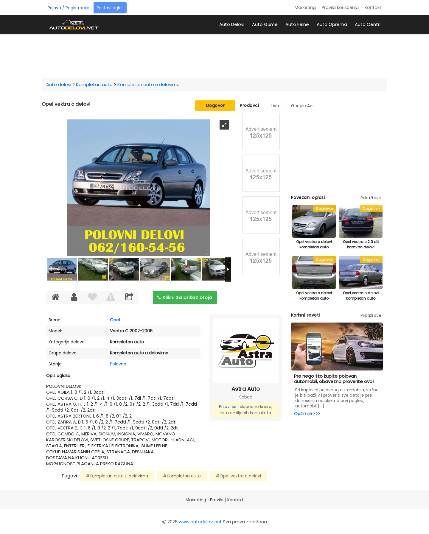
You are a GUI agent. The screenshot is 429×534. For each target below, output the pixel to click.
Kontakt (373, 7)
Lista (276, 106)
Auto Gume (265, 24)
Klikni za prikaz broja (184, 297)
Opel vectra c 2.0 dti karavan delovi (361, 244)
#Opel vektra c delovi (238, 476)
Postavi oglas (110, 8)
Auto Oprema (332, 24)
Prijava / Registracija (68, 8)
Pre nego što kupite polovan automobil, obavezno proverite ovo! (334, 378)
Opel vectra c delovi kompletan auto (314, 244)
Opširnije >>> (307, 414)
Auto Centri (367, 24)
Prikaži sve (370, 198)
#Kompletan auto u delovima (117, 476)
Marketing (305, 7)
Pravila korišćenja (340, 7)
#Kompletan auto (182, 476)
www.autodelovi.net (200, 522)
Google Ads (303, 106)
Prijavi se (228, 407)
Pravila (216, 500)
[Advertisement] (214, 54)
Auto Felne (297, 24)
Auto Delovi (231, 24)
